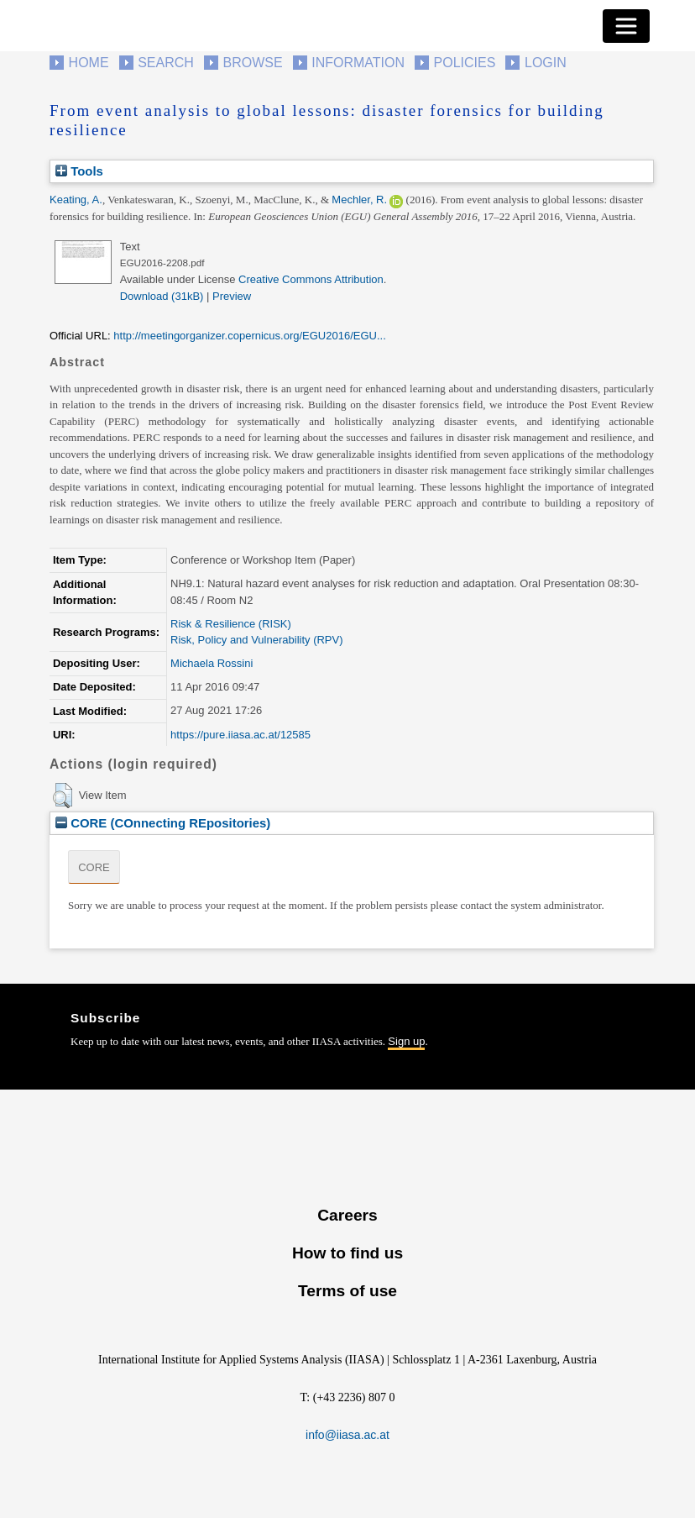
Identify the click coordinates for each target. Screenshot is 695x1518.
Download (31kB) (162, 296)
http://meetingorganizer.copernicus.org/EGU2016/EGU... (249, 335)
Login (546, 62)
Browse (252, 62)
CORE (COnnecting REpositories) (162, 823)
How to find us (347, 1253)
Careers (347, 1215)
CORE (94, 867)
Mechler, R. (359, 199)
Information (358, 62)
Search (166, 62)
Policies (465, 62)
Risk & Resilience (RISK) (230, 623)
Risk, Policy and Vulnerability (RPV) (256, 639)
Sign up (406, 1041)
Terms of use (347, 1291)
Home (89, 62)
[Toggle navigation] (626, 26)
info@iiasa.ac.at (347, 1435)
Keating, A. (76, 199)
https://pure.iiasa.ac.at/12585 (240, 734)
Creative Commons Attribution (311, 279)
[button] (62, 795)
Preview (231, 296)
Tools (79, 171)
